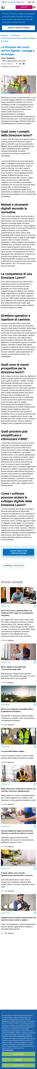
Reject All (18, 1059)
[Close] (34, 1012)
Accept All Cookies (18, 1065)
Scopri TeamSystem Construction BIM (18, 552)
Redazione (11, 58)
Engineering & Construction (10, 66)
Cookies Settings (18, 1054)
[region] (18, 1039)
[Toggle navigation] (34, 7)
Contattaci (24, 7)
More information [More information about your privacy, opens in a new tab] (8, 1050)
